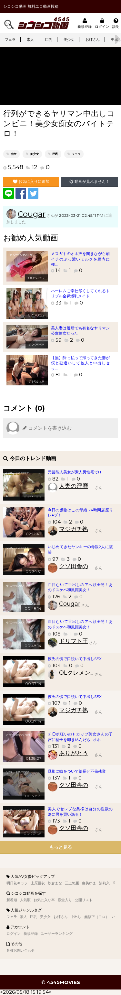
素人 (30, 39)
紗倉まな (55, 883)
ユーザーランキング (57, 933)
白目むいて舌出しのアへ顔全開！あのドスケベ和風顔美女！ (80, 587)
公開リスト (84, 900)
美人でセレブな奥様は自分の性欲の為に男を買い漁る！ (80, 811)
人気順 (25, 900)
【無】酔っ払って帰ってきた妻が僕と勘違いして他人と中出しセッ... (80, 363)
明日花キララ (17, 883)
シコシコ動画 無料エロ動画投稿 (30, 6)
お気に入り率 (44, 900)
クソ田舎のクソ (79, 566)
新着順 (11, 900)
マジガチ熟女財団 (82, 529)
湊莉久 (104, 883)
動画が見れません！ (89, 181)
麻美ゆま (89, 883)
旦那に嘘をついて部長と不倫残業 (77, 771)
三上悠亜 (72, 883)
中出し (76, 916)
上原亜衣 (38, 883)
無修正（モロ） (96, 916)
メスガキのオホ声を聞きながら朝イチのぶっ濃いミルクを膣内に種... (80, 259)
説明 (115, 23)
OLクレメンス (77, 672)
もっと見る (60, 847)
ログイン (102, 23)
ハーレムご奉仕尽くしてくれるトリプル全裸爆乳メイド (80, 293)
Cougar (31, 214)
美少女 (69, 39)
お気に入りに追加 (31, 181)
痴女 (13, 154)
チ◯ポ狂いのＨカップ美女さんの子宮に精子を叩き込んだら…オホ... (80, 737)
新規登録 (84, 23)
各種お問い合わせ (20, 950)
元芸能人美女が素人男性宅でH (74, 472)
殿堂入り (65, 900)
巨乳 (48, 39)
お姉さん (93, 39)
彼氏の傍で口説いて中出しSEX (75, 658)
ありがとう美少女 (82, 753)
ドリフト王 (73, 641)
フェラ (10, 39)
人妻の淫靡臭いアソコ (88, 486)
